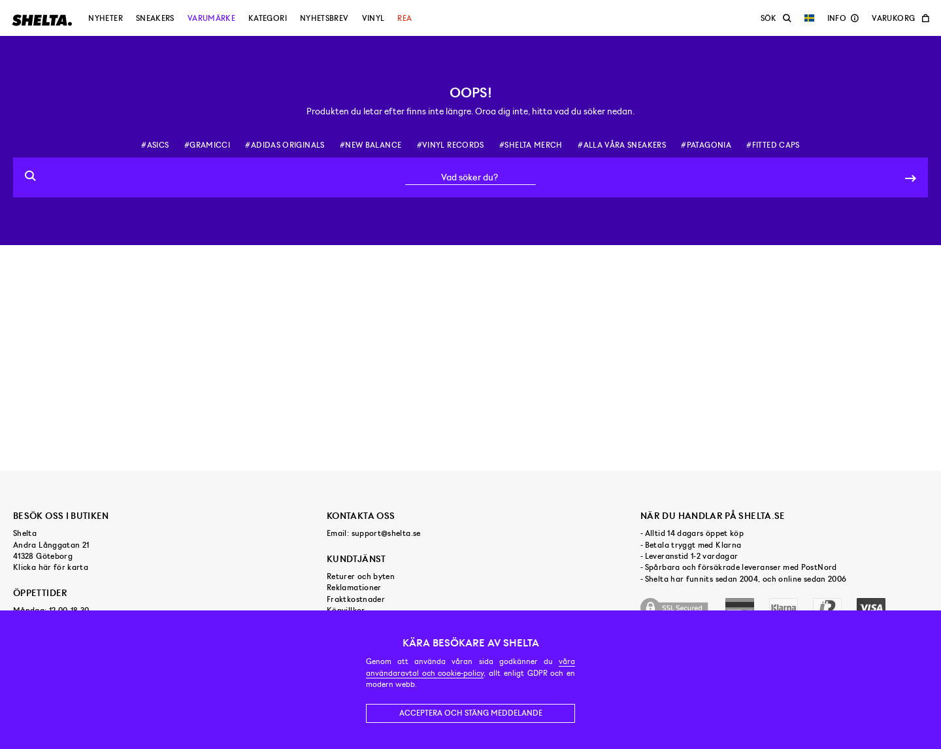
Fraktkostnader (356, 599)
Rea (404, 18)
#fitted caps (772, 145)
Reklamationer (354, 587)
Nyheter (105, 18)
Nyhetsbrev (324, 18)
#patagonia (706, 145)
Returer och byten (361, 576)
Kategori (267, 18)
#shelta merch (531, 145)
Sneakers (155, 18)
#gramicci (207, 145)
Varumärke (211, 18)
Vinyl (373, 18)
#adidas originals (284, 145)
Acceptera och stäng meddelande (470, 713)
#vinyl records (450, 145)
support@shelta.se (386, 533)
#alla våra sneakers (622, 145)
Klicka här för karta (50, 567)
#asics (155, 145)
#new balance (370, 145)
